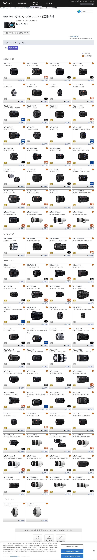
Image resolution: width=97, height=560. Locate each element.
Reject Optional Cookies (72, 551)
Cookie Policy (14, 556)
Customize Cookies (72, 546)
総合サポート (9, 8)
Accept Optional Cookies (72, 556)
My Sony (49, 3)
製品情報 (2, 8)
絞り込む (12, 48)
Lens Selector (74, 36)
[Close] (94, 551)
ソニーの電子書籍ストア (88, 1)
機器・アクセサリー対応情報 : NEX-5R (24, 8)
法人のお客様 (74, 1)
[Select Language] (87, 11)
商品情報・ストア (22, 3)
